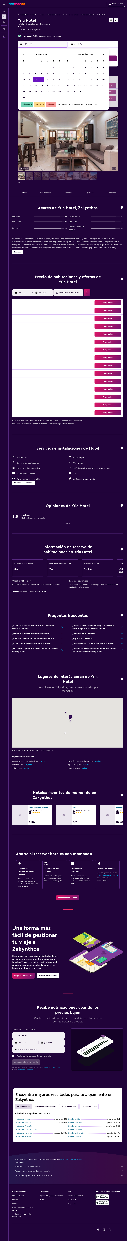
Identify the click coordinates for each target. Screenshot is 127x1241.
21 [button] (47, 86)
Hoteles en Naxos (75, 1136)
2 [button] (59, 68)
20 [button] (41, 86)
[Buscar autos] (4, 21)
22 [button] (53, 86)
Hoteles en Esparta (23, 1136)
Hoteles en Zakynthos (88, 15)
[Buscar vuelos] (4, 11)
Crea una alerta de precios (107, 875)
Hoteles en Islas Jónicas (71, 15)
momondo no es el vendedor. (69, 1166)
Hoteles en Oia (74, 1126)
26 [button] (35, 92)
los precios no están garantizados (71, 1159)
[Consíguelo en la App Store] (102, 1202)
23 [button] (59, 86)
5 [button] (35, 74)
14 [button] (47, 80)
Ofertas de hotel (23, 15)
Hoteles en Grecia (54, 15)
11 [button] (29, 80)
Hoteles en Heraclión (24, 1133)
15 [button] (53, 80)
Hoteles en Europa (38, 15)
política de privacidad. (25, 1069)
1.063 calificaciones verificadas (47, 36)
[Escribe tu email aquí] (41, 1049)
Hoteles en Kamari (75, 1133)
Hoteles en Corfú (75, 1122)
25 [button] (30, 92)
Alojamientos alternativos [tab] (45, 1106)
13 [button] (42, 80)
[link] (67, 897)
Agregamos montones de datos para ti (69, 1171)
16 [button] (59, 80)
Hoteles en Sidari (75, 1129)
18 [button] (30, 86)
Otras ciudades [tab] (23, 1106)
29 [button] (53, 92)
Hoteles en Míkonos (23, 1122)
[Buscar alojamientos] (4, 16)
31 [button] (24, 98)
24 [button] (24, 92)
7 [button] (47, 74)
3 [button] (23, 74)
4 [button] (29, 74)
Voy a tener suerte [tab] (68, 1106)
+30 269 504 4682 (26, 33)
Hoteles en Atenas (23, 1119)
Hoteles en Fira (74, 1119)
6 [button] (41, 74)
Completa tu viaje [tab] (89, 1106)
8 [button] (53, 74)
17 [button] (24, 86)
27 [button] (42, 92)
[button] (4, 4)
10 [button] (24, 80)
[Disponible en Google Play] (102, 1196)
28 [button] (47, 92)
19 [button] (36, 86)
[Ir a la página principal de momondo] (17, 3)
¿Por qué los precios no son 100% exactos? (69, 1175)
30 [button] (59, 92)
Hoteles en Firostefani (24, 1126)
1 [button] (53, 68)
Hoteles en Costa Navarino (26, 1129)
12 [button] (36, 80)
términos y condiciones (52, 1067)
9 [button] (59, 74)
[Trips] (4, 29)
